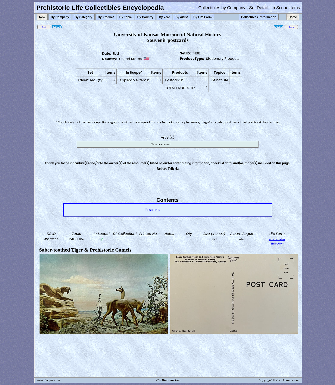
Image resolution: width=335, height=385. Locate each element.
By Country (145, 17)
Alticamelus (277, 239)
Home (293, 17)
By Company (60, 17)
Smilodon (277, 244)
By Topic (125, 17)
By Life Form (202, 17)
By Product (106, 17)
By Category (83, 17)
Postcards (152, 210)
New (42, 17)
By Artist (181, 17)
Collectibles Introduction (258, 17)
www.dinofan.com (48, 380)
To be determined (160, 144)
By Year (164, 17)
